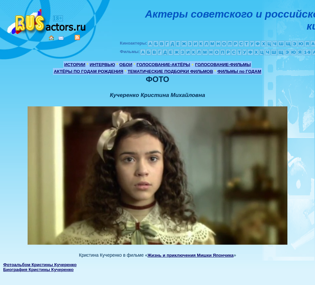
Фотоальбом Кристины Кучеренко (40, 264)
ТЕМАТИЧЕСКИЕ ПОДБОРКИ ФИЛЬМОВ (170, 71)
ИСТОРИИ (74, 64)
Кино (47, 20)
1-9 (307, 52)
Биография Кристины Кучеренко (38, 269)
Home (51, 37)
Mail (61, 38)
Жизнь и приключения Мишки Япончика (190, 255)
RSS (77, 37)
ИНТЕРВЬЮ (102, 64)
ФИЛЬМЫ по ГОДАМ (239, 71)
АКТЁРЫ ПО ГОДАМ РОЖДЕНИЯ (88, 71)
